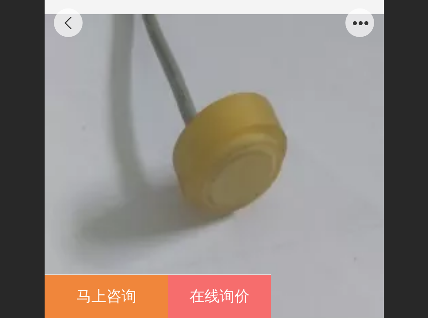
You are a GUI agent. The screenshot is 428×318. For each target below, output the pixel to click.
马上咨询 (106, 296)
